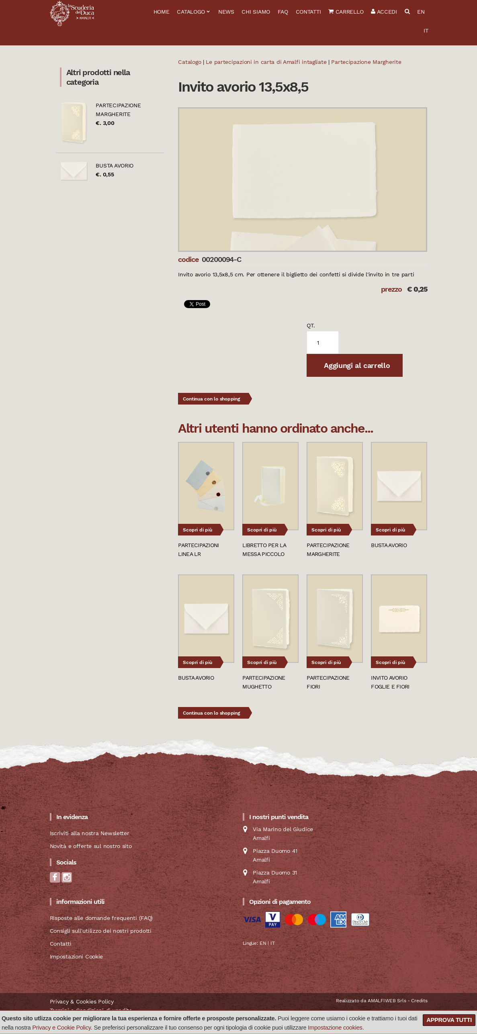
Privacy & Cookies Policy (82, 1001)
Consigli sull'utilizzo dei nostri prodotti (100, 931)
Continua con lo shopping (211, 399)
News (226, 11)
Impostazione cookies (335, 1027)
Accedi (384, 11)
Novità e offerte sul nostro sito (91, 846)
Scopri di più (197, 530)
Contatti (308, 11)
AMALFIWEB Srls (387, 1000)
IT (426, 30)
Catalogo (191, 11)
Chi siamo (256, 11)
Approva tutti (449, 1020)
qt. (311, 325)
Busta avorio (114, 165)
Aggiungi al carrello (356, 365)
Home (162, 11)
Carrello (345, 11)
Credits (419, 1000)
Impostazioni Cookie (76, 956)
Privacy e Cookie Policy (61, 1027)
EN (420, 11)
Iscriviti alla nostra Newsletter (89, 833)
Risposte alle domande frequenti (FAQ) (101, 918)
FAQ (283, 11)
